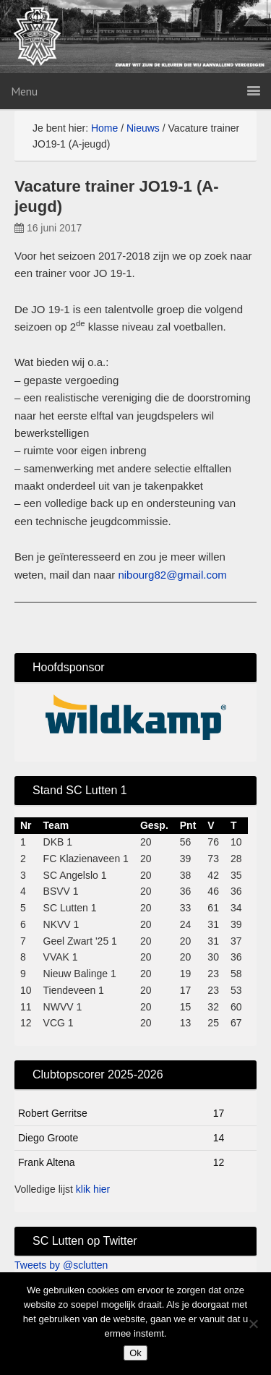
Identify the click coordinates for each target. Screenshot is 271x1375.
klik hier (93, 1189)
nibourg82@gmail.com (172, 575)
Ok (135, 1353)
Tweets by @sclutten (61, 1265)
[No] (253, 1323)
